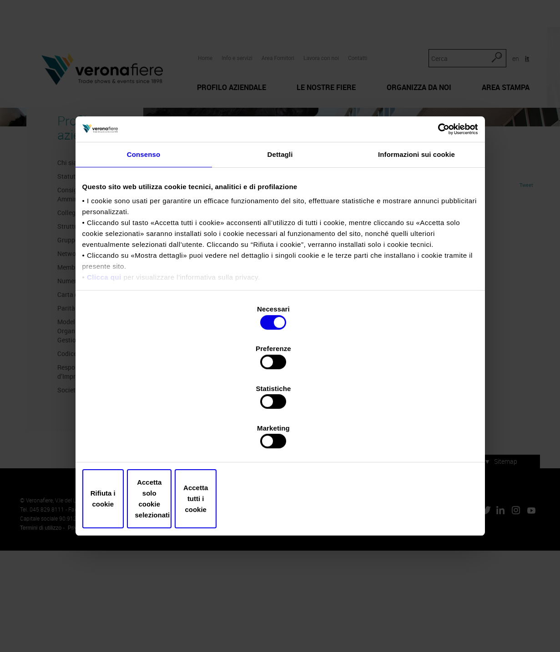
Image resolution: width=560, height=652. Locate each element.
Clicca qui (104, 355)
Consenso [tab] (143, 232)
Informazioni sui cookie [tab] (416, 232)
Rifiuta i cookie (147, 439)
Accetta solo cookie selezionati (280, 439)
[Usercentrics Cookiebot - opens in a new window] (438, 205)
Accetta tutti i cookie (413, 439)
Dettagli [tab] (280, 232)
